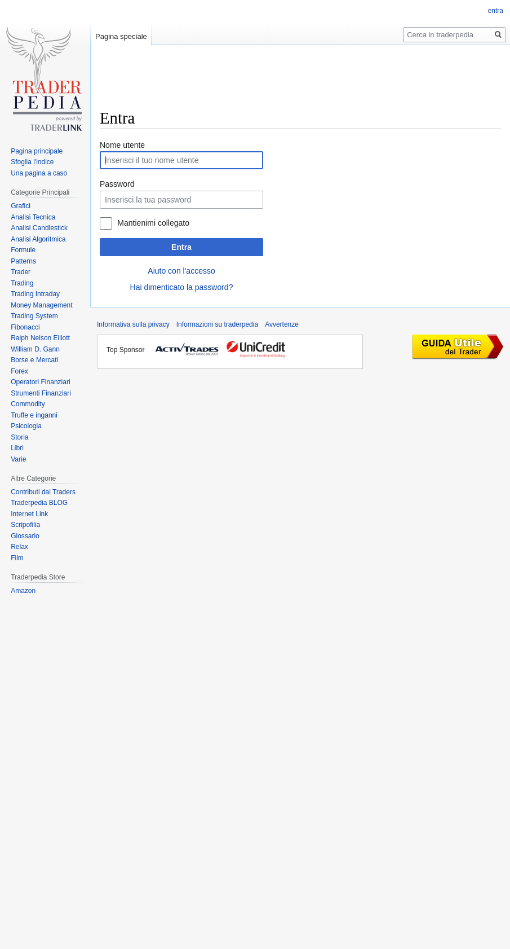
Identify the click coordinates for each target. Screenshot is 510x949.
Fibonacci (25, 327)
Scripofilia (25, 525)
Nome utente (122, 145)
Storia (19, 437)
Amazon (23, 591)
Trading (22, 283)
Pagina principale (37, 151)
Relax (19, 547)
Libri (17, 448)
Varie (18, 459)
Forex (19, 371)
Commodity (28, 404)
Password (117, 183)
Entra (181, 247)
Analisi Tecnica (33, 217)
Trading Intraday (35, 294)
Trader (20, 272)
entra (495, 11)
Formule (23, 250)
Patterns (23, 261)
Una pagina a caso (39, 173)
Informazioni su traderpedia (217, 324)
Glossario (25, 536)
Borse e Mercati (34, 360)
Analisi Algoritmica (38, 239)
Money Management (41, 305)
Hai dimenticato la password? (181, 287)
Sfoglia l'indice (32, 162)
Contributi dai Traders (43, 492)
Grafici (20, 206)
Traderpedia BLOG (39, 503)
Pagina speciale (121, 36)
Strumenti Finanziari (41, 393)
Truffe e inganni (34, 415)
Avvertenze (282, 324)
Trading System (34, 316)
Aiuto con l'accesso (181, 270)
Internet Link (29, 514)
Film (17, 558)
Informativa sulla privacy (133, 324)
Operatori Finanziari (40, 382)
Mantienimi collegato (153, 222)
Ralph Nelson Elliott (40, 338)
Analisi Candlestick (39, 228)
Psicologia (26, 426)
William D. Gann (35, 349)
